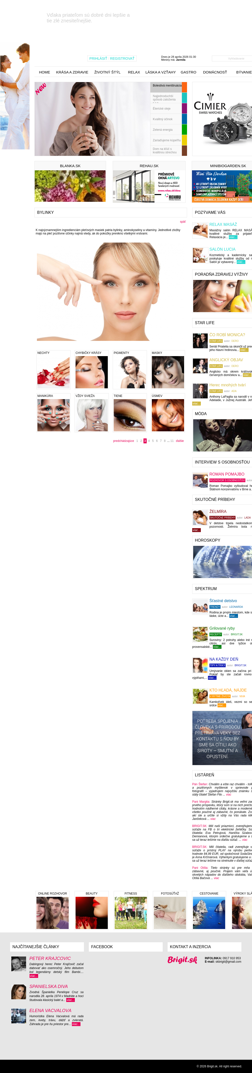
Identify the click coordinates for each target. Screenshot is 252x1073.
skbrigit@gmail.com (228, 961)
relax (134, 72)
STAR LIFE (216, 341)
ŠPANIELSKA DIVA (49, 986)
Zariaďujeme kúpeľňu (167, 140)
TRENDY (215, 607)
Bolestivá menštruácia (167, 85)
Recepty (215, 634)
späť (183, 221)
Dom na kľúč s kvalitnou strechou (165, 150)
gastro (188, 72)
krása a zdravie (72, 72)
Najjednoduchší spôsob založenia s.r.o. (164, 98)
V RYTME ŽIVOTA (220, 696)
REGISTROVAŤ (122, 58)
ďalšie (180, 441)
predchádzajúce (124, 441)
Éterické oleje (162, 108)
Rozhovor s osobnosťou (227, 480)
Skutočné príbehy (222, 517)
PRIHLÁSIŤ (98, 58)
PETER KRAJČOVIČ (50, 958)
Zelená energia (163, 129)
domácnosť (215, 72)
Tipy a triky (217, 665)
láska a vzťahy (160, 72)
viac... (233, 237)
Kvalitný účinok (163, 119)
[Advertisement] (71, 488)
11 (171, 441)
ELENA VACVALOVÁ (50, 1011)
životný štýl (107, 72)
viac (228, 794)
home (44, 72)
